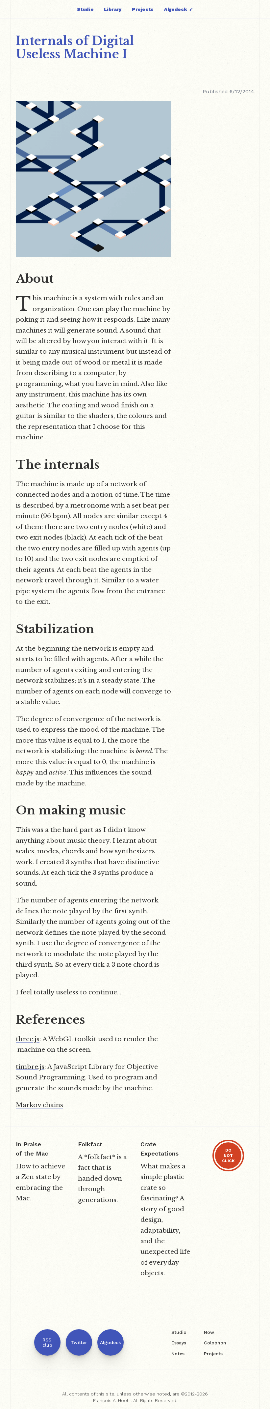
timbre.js (30, 1067)
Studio (85, 9)
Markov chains (39, 1105)
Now (209, 1332)
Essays (178, 1342)
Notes (177, 1353)
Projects (143, 9)
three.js (27, 1039)
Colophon (215, 1342)
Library (112, 9)
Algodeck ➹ (178, 9)
